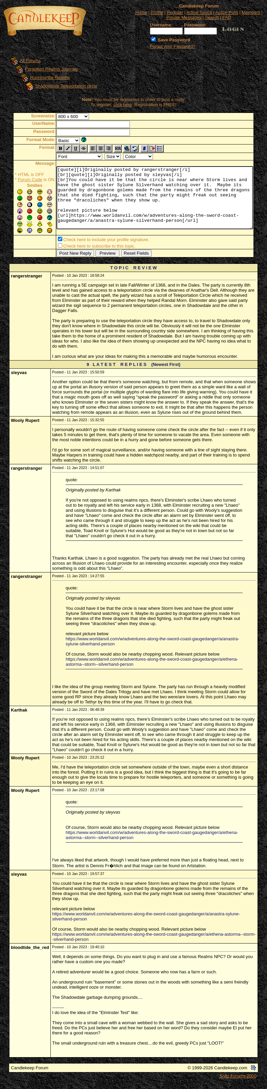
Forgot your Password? (172, 46)
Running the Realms (44, 77)
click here (124, 104)
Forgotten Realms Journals (45, 69)
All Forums (23, 60)
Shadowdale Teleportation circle (60, 86)
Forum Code (19, 179)
